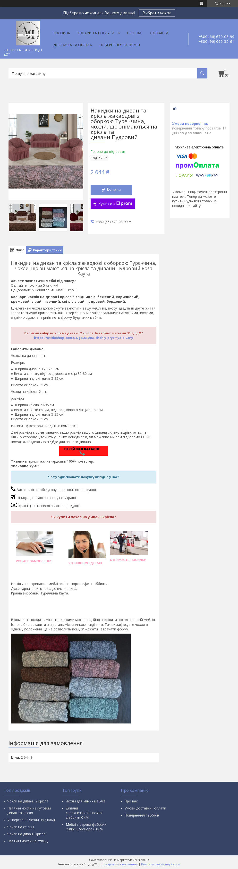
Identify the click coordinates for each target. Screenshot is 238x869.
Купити (114, 189)
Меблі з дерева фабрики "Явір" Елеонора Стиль (86, 826)
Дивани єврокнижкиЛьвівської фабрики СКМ (84, 813)
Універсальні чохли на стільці (31, 819)
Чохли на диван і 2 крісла (27, 801)
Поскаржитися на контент (119, 864)
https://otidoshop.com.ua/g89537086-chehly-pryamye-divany (83, 338)
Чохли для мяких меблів (85, 801)
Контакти (158, 33)
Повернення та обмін (119, 45)
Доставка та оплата (72, 45)
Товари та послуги (95, 33)
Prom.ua (143, 860)
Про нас (134, 33)
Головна (61, 33)
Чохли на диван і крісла (26, 834)
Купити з (115, 203)
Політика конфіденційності (160, 864)
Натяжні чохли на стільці (27, 841)
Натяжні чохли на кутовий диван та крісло (29, 810)
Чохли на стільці (20, 827)
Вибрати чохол (157, 13)
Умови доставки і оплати (145, 808)
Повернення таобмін (142, 815)
